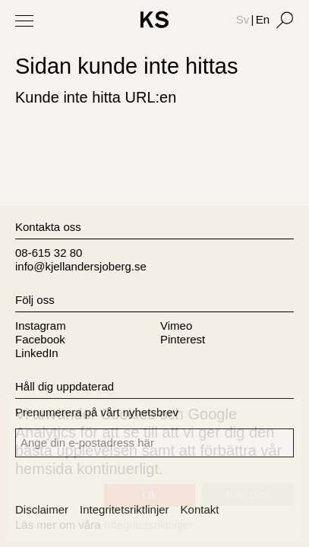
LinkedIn (36, 352)
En (263, 19)
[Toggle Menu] (24, 20)
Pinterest (182, 339)
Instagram (40, 325)
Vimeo (176, 325)
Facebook (40, 339)
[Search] (285, 20)
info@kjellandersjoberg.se (81, 266)
